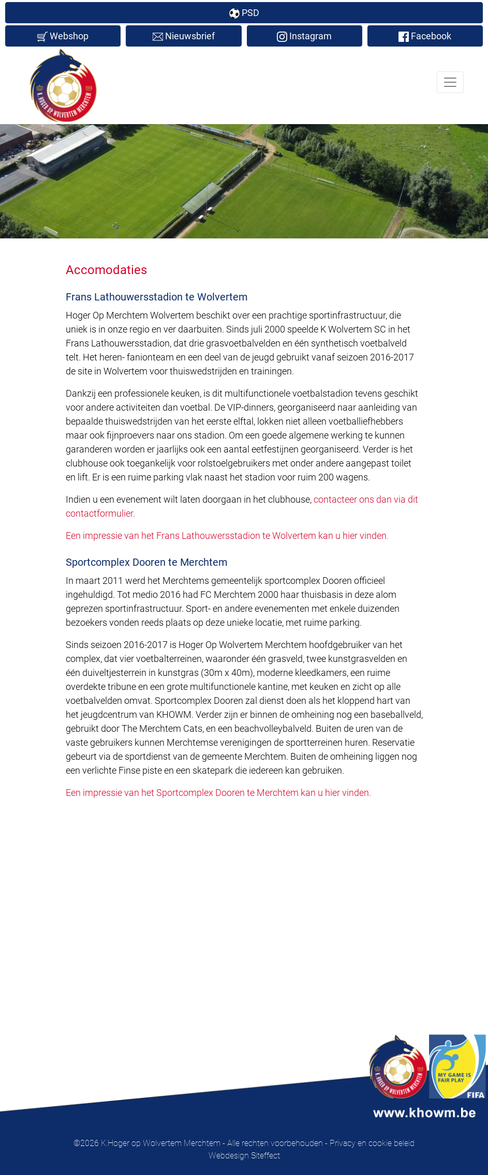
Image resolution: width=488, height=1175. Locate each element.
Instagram (304, 36)
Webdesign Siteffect (244, 1156)
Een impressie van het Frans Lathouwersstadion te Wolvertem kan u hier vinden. (227, 535)
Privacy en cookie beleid (372, 1143)
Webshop (62, 36)
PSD (244, 13)
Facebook (424, 36)
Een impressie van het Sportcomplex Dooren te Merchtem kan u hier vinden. (218, 792)
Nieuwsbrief (184, 36)
